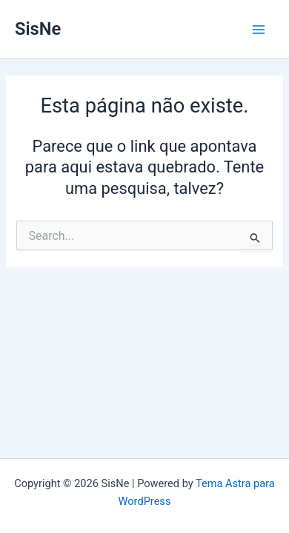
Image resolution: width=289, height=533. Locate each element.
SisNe (38, 29)
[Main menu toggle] (258, 29)
